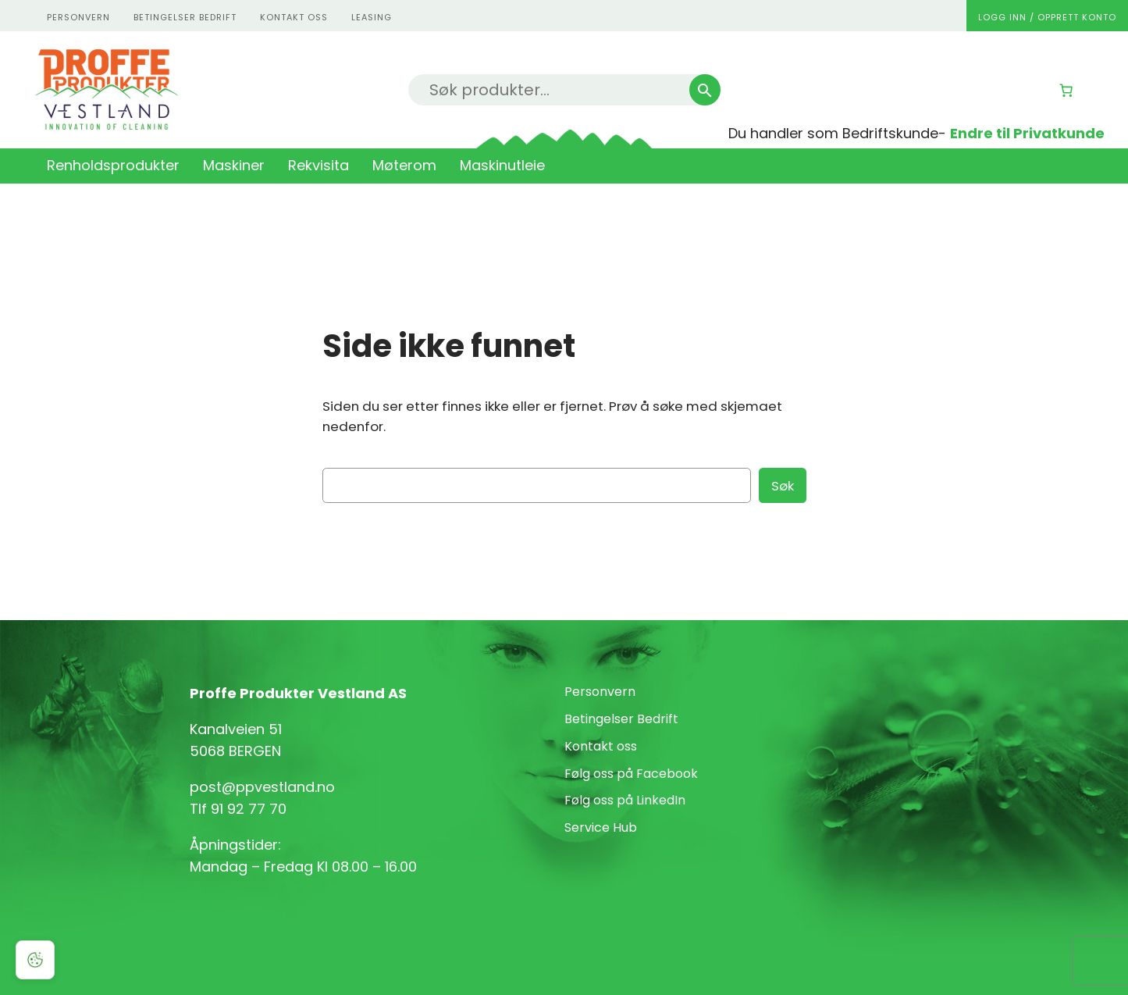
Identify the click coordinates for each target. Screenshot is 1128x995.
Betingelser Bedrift (185, 17)
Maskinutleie (502, 165)
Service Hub (600, 827)
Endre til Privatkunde (1027, 133)
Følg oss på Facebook (631, 774)
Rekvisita (318, 165)
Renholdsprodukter (113, 165)
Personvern (599, 692)
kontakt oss (294, 17)
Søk (782, 485)
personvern (78, 17)
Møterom (404, 165)
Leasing (371, 17)
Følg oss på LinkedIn (624, 800)
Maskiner (234, 165)
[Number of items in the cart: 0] (1066, 90)
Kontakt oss (600, 746)
